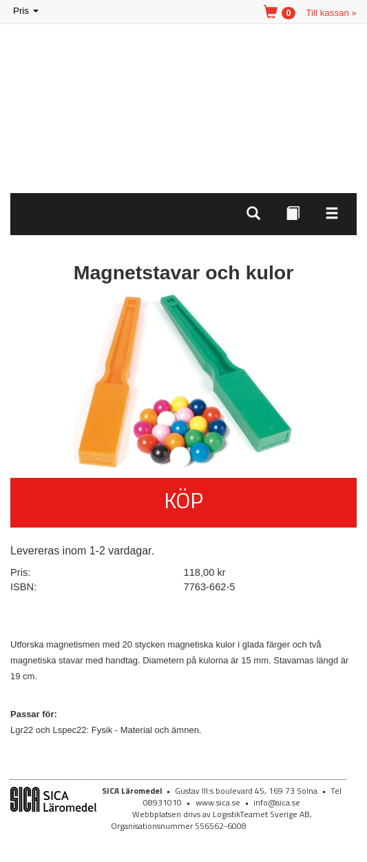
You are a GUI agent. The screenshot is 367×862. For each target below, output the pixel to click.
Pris (26, 11)
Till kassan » (331, 13)
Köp (183, 500)
